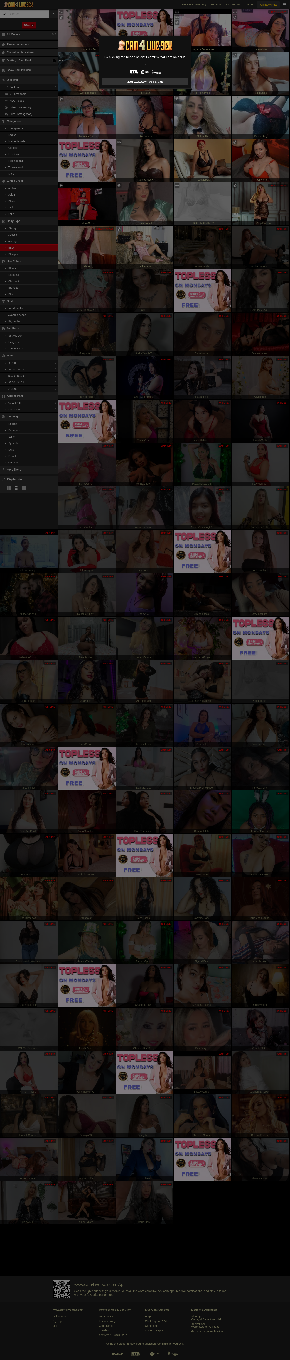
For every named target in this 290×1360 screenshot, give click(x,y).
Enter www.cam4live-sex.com (144, 81)
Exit (144, 65)
